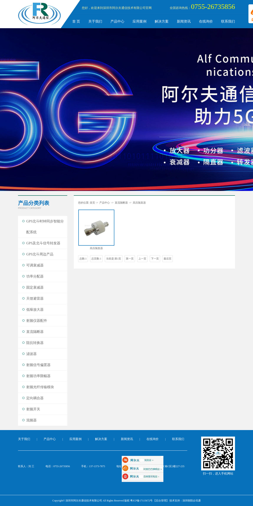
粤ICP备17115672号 (141, 500)
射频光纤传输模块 (40, 387)
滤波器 (31, 354)
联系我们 (228, 21)
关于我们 (95, 21)
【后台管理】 (161, 500)
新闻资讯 (184, 21)
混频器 (31, 420)
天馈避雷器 (35, 298)
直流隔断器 (35, 332)
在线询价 (206, 21)
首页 (92, 202)
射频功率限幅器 (38, 376)
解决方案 (162, 21)
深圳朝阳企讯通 (191, 500)
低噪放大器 (35, 309)
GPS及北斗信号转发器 (43, 243)
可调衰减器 (35, 265)
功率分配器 (35, 276)
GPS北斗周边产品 (39, 254)
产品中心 (117, 21)
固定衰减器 (35, 287)
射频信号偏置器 (38, 365)
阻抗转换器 (35, 343)
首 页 (76, 21)
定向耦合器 (35, 398)
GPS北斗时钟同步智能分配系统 (45, 226)
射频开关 (33, 409)
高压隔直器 (139, 202)
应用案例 (139, 21)
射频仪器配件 (36, 320)
